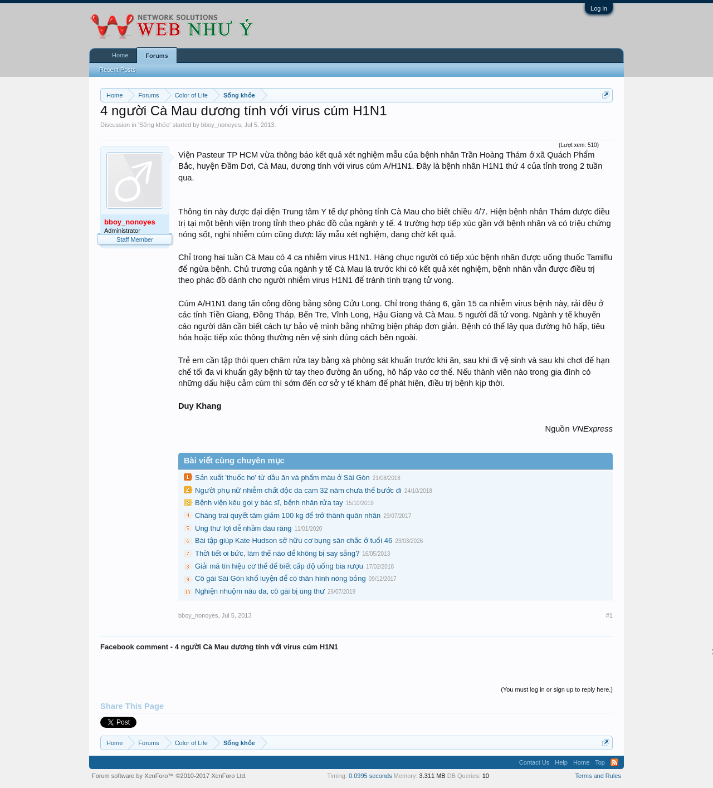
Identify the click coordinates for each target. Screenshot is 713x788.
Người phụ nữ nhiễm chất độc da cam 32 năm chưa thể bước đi (298, 490)
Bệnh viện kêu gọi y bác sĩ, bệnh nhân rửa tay (269, 502)
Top (600, 762)
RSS (614, 762)
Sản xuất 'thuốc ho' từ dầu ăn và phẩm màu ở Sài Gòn (282, 477)
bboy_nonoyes (221, 124)
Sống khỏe (154, 124)
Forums (156, 55)
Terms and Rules (598, 775)
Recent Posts (117, 69)
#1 (609, 615)
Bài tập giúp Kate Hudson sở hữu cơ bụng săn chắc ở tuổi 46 (293, 540)
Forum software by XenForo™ (169, 775)
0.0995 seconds (370, 775)
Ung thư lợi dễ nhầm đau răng (243, 528)
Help (561, 762)
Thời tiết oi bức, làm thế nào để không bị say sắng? (277, 553)
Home (120, 55)
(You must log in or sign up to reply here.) (557, 689)
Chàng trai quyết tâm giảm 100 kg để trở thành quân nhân (287, 515)
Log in (598, 8)
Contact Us (534, 762)
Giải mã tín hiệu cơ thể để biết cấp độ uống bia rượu (279, 566)
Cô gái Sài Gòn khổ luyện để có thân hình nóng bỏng (280, 578)
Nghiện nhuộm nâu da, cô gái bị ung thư (260, 591)
